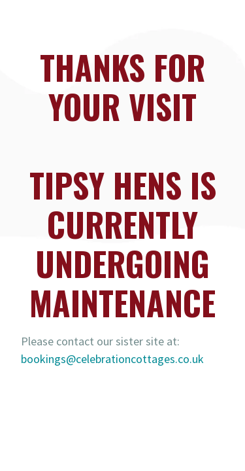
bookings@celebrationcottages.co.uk (112, 358)
